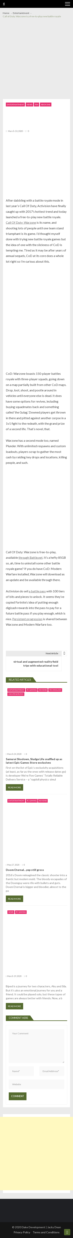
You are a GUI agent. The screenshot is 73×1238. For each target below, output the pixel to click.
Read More (14, 787)
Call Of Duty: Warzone (21, 222)
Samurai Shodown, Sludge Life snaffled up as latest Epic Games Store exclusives (34, 760)
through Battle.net (30, 557)
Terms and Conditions (46, 1232)
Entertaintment (15, 104)
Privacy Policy (22, 1232)
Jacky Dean (54, 1227)
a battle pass (37, 591)
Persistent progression (27, 619)
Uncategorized (15, 694)
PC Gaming (32, 690)
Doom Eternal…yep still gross (25, 869)
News (29, 104)
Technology (55, 690)
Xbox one (45, 104)
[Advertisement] (36, 60)
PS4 (36, 104)
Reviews (43, 690)
